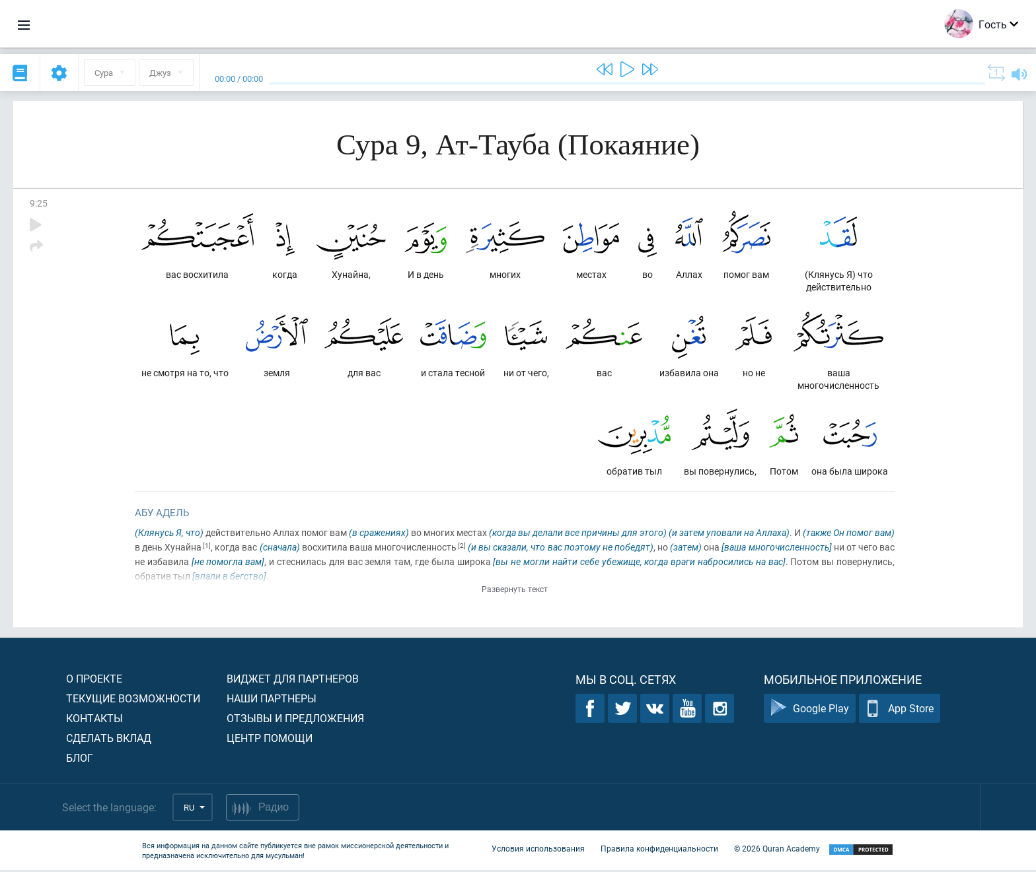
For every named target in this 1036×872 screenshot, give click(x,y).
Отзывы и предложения (295, 720)
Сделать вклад (108, 740)
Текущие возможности (133, 700)
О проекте (94, 680)
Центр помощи (270, 740)
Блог (79, 759)
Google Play (809, 710)
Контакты (94, 720)
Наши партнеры (271, 700)
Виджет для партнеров (293, 680)
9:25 (39, 203)
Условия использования (538, 851)
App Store (900, 710)
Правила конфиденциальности (659, 851)
